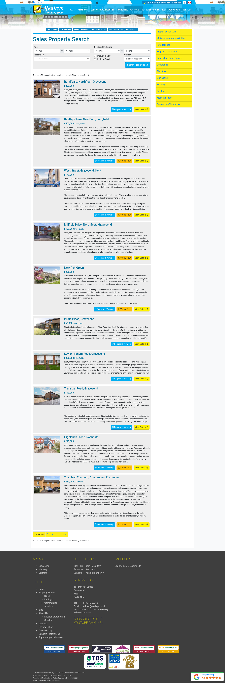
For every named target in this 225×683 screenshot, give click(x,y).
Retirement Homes (150, 10)
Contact (187, 10)
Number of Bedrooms (103, 47)
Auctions (134, 10)
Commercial (122, 10)
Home (42, 589)
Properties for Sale (166, 31)
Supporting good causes (51, 637)
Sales (73, 10)
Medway (161, 84)
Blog (164, 10)
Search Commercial (81, 29)
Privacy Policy (46, 627)
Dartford (161, 91)
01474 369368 (173, 2)
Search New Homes (98, 29)
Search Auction (131, 29)
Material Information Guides (171, 38)
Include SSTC (104, 55)
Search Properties (137, 65)
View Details (141, 109)
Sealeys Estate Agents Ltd (128, 566)
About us (174, 10)
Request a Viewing (121, 109)
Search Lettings (65, 29)
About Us (43, 613)
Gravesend (162, 78)
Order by (127, 55)
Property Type (40, 55)
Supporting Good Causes (169, 58)
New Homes (83, 10)
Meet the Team (164, 97)
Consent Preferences (49, 634)
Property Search (47, 592)
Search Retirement (116, 29)
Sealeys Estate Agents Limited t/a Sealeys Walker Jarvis (62, 673)
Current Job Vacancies (168, 104)
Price (36, 47)
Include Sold (103, 59)
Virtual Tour (124, 161)
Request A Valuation (167, 51)
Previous (39, 534)
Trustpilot (38, 2)
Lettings (48, 599)
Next (64, 534)
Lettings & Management (102, 10)
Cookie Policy (45, 630)
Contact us (162, 64)
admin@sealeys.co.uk (94, 606)
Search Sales (52, 29)
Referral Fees (163, 45)
